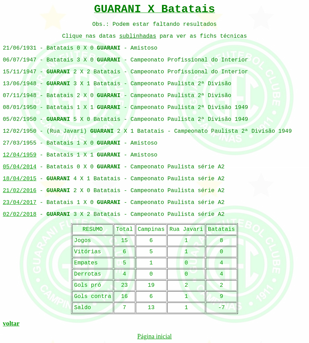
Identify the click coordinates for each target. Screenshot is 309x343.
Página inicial (154, 336)
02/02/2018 (19, 214)
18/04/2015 (19, 179)
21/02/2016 (19, 191)
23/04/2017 (19, 202)
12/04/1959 (19, 155)
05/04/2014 (19, 167)
